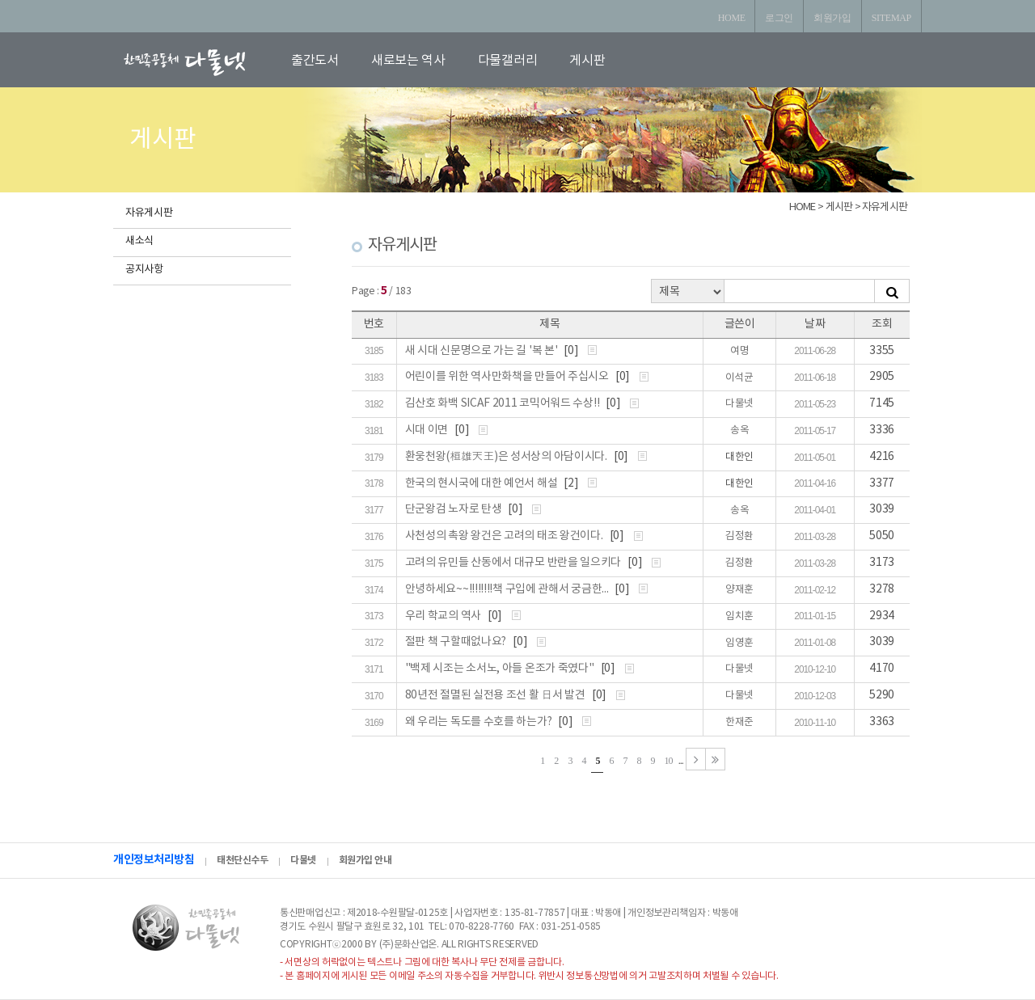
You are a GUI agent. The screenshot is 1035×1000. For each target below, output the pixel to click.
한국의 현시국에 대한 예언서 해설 (482, 483)
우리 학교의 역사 (444, 616)
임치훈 (739, 616)
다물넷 (739, 404)
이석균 (739, 378)
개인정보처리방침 (153, 860)
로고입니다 (204, 62)
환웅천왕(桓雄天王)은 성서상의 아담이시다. (507, 456)
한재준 (739, 722)
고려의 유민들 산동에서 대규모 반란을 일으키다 (514, 562)
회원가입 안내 (365, 860)
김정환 (739, 536)
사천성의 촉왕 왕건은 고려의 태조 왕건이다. (505, 536)
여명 (739, 351)
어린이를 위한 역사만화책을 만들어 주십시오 (508, 376)
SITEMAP (891, 17)
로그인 (779, 17)
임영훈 (739, 643)
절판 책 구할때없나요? (457, 641)
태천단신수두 (242, 860)
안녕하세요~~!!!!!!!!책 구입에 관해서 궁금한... (507, 589)
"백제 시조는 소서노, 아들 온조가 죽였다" (501, 668)
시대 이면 (427, 430)
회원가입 (832, 17)
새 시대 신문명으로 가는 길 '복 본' (482, 350)
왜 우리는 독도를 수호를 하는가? (479, 721)
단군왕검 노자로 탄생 (454, 509)
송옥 (739, 430)
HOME (732, 17)
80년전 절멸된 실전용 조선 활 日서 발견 (496, 695)
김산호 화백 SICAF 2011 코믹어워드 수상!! (503, 403)
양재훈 (739, 590)
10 (669, 760)
